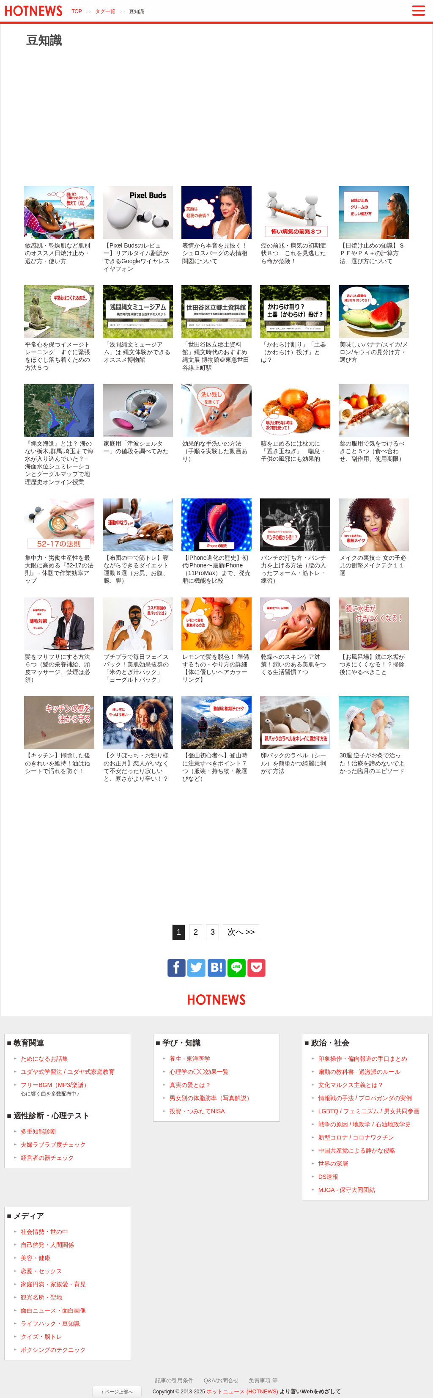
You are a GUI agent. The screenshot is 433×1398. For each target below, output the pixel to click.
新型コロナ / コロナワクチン (356, 1137)
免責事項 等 (263, 1380)
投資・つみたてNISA (197, 1111)
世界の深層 (333, 1163)
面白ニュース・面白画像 (53, 1310)
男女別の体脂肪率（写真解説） (211, 1098)
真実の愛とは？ (190, 1085)
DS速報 (328, 1176)
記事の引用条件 (174, 1380)
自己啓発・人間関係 (47, 1244)
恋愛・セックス (41, 1271)
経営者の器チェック (47, 1157)
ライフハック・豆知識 (50, 1323)
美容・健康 (35, 1258)
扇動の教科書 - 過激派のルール (359, 1071)
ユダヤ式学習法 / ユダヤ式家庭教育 (68, 1071)
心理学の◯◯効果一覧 (199, 1071)
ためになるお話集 (44, 1058)
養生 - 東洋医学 (190, 1058)
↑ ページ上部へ (117, 1391)
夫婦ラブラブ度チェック (53, 1144)
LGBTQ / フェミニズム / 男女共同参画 (368, 1111)
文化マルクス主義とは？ (351, 1085)
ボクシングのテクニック (53, 1349)
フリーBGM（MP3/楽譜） (55, 1090)
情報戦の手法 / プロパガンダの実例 (365, 1098)
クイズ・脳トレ (41, 1336)
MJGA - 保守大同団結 (346, 1189)
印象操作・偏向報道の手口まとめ (362, 1058)
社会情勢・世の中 (44, 1231)
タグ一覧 (105, 11)
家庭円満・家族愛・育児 (53, 1284)
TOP (76, 11)
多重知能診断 (38, 1131)
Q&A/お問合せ (221, 1380)
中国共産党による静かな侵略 (356, 1150)
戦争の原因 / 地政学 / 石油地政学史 (364, 1124)
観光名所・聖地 (41, 1297)
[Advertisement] (216, 116)
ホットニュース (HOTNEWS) (242, 1391)
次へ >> (241, 931)
